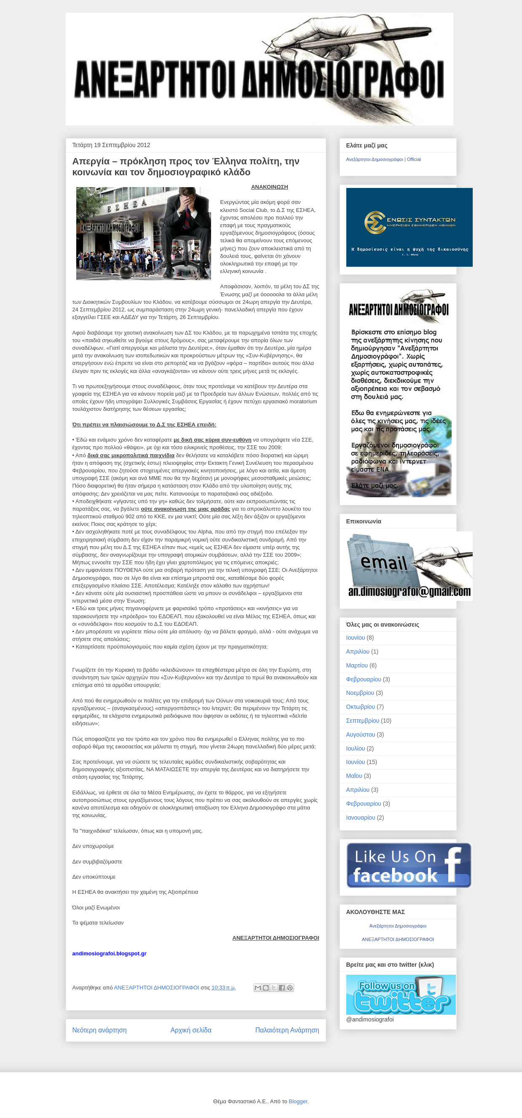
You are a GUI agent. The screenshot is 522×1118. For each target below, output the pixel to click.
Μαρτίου (357, 665)
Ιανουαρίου (360, 817)
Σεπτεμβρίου (363, 720)
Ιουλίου (355, 748)
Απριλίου (358, 651)
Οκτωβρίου (360, 706)
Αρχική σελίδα (191, 1030)
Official (414, 159)
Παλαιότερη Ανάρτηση (287, 1030)
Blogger (298, 1101)
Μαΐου (354, 775)
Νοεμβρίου (360, 692)
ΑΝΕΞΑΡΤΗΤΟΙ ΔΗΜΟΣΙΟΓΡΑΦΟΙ (157, 987)
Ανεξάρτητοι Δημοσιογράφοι (374, 159)
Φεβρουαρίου (363, 679)
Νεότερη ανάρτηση (99, 1030)
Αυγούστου (360, 734)
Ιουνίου (355, 637)
